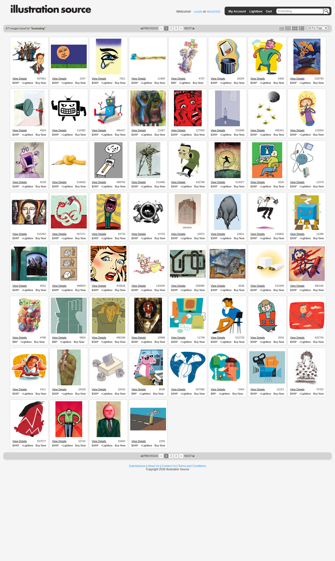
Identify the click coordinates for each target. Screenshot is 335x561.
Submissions (137, 466)
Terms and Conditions (192, 466)
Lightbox (256, 11)
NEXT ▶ (189, 28)
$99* (174, 82)
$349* (15, 82)
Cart (269, 11)
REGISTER (213, 11)
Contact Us (169, 466)
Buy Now (41, 82)
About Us (153, 466)
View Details (19, 78)
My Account (237, 11)
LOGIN (198, 11)
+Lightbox (27, 82)
